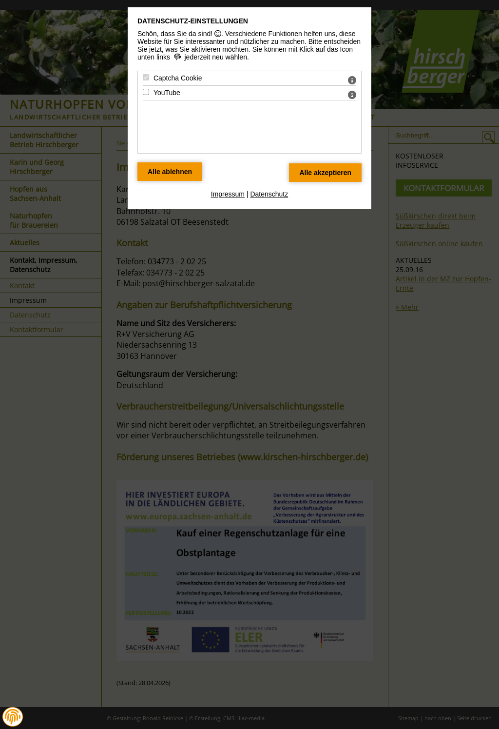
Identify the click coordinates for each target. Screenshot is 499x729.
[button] (12, 717)
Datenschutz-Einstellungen (192, 21)
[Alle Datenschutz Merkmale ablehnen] (169, 171)
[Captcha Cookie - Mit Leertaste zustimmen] (146, 77)
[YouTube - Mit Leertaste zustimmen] (146, 92)
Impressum (228, 194)
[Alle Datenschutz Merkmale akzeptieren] (325, 172)
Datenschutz (269, 194)
